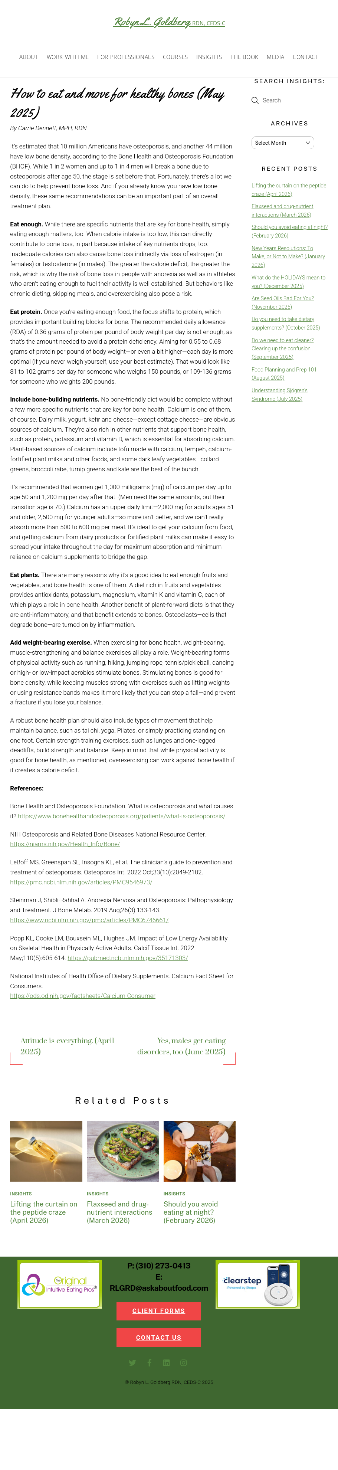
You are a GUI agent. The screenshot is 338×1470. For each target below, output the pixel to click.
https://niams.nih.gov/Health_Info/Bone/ (65, 846)
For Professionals (125, 59)
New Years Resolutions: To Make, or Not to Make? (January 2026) (288, 259)
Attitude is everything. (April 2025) (67, 1049)
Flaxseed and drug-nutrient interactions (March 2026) (119, 1214)
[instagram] (184, 1365)
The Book (244, 59)
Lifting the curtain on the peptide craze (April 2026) (43, 1214)
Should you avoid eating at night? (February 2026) (191, 1214)
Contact (305, 59)
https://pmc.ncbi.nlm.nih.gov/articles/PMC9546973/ (81, 884)
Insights (209, 59)
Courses (175, 59)
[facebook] (149, 1365)
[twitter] (132, 1365)
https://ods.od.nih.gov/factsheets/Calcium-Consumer (82, 998)
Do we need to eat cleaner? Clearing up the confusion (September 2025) (283, 351)
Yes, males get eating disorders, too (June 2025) (181, 1049)
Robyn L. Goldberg (169, 21)
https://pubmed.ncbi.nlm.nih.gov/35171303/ (128, 960)
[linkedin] (167, 1365)
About (28, 59)
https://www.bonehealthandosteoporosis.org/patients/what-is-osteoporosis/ (122, 818)
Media (276, 59)
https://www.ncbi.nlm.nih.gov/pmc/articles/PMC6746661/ (89, 922)
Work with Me (68, 59)
